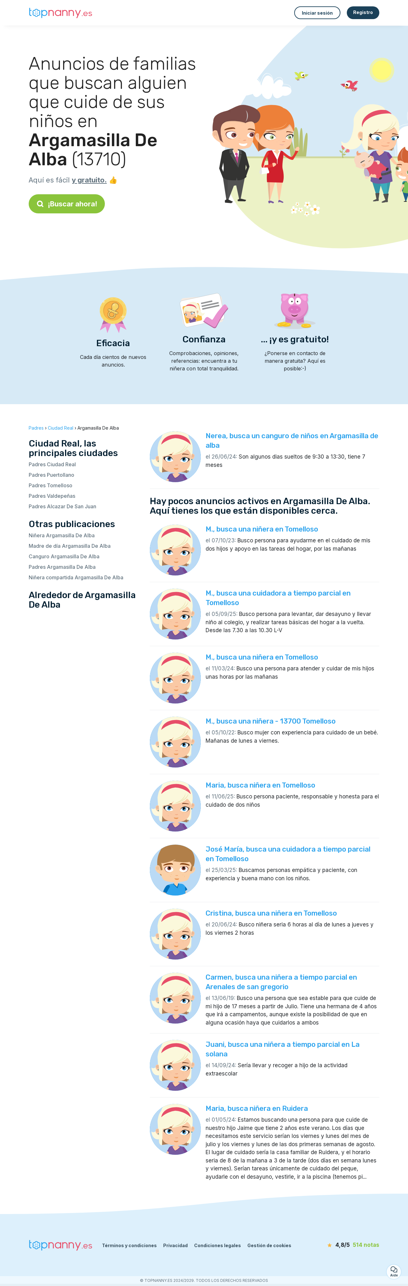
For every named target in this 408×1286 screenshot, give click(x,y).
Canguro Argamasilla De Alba (64, 556)
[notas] (342, 1245)
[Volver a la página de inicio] (60, 12)
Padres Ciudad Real (52, 464)
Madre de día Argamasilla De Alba (70, 546)
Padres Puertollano (51, 475)
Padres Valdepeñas (52, 496)
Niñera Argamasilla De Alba (62, 535)
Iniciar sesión (317, 13)
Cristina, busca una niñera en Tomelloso (271, 913)
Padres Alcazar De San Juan (62, 506)
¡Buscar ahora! (66, 204)
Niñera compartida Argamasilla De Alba (76, 577)
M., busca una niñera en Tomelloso (262, 529)
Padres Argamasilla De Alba (62, 567)
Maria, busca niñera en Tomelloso (260, 785)
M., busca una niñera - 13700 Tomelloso (271, 721)
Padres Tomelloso (50, 485)
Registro (363, 12)
